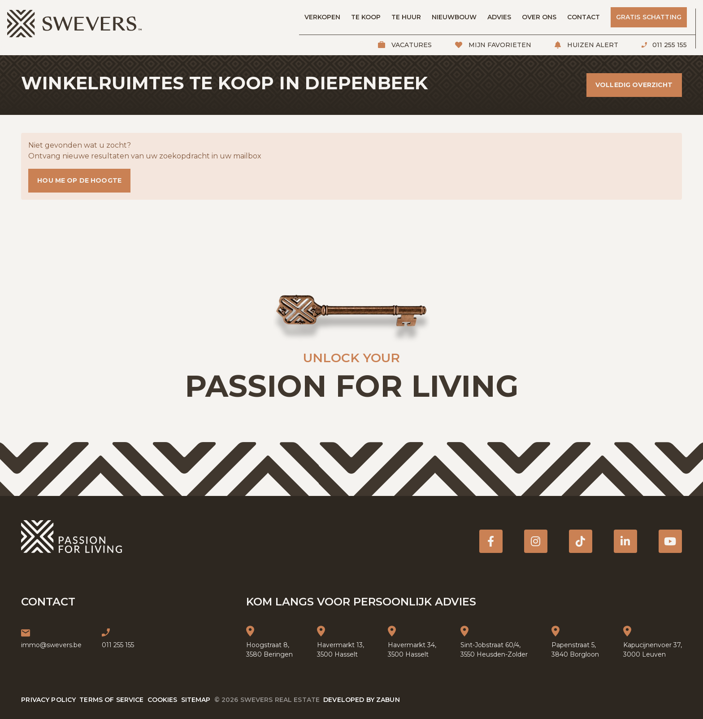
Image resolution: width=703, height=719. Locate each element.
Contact (583, 17)
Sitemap (196, 700)
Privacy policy (48, 700)
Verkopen (322, 17)
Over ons (539, 17)
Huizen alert (591, 45)
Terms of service (111, 700)
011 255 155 (669, 45)
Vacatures (411, 45)
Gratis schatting (648, 17)
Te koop (366, 17)
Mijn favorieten (499, 45)
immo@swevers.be (51, 645)
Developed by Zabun (361, 700)
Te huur (406, 17)
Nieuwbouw (454, 17)
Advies (499, 17)
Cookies (163, 700)
